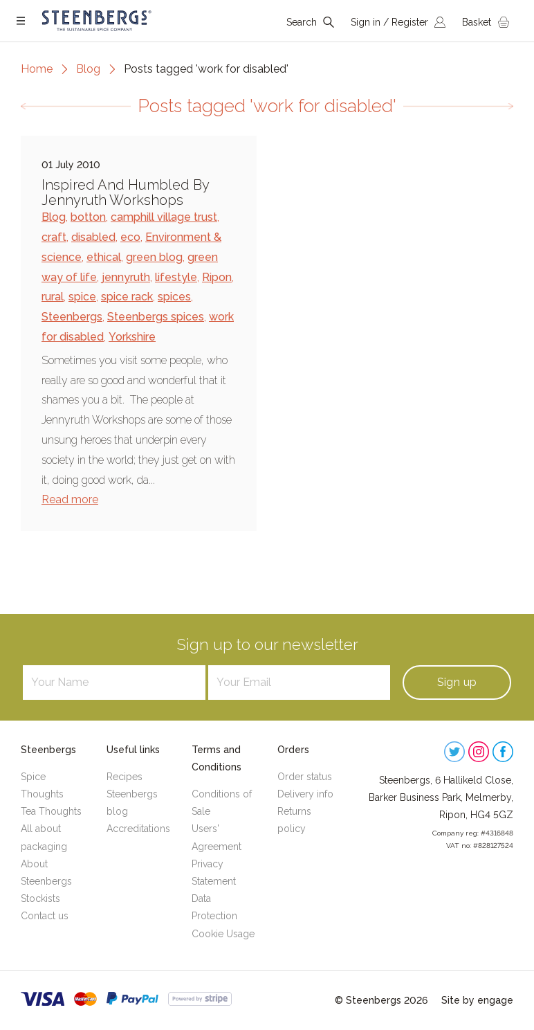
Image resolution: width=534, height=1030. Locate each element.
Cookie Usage (223, 933)
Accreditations (138, 828)
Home (37, 68)
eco (130, 237)
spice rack (127, 296)
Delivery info (305, 793)
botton (88, 217)
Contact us (44, 915)
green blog (154, 257)
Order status (304, 776)
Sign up (457, 682)
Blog (88, 68)
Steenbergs (72, 316)
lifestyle (176, 277)
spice (82, 296)
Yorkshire (132, 336)
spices (174, 296)
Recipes (124, 776)
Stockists (40, 898)
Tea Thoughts (51, 811)
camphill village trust (164, 217)
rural (53, 296)
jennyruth (126, 277)
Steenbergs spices (155, 316)
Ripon (217, 277)
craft (54, 237)
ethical (103, 257)
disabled (93, 237)
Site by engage (477, 1000)
